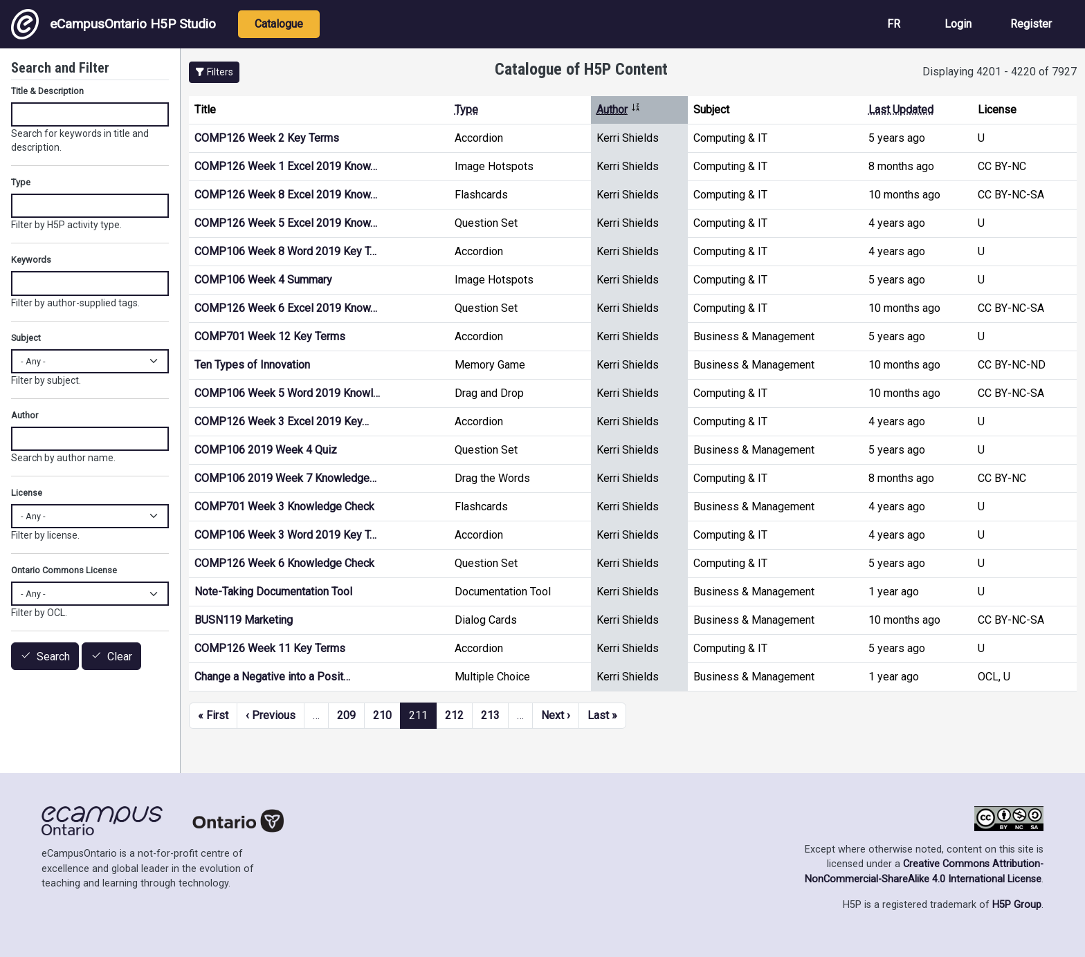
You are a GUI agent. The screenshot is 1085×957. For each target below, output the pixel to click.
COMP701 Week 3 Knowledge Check (284, 506)
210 (382, 715)
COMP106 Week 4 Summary (263, 279)
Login (958, 23)
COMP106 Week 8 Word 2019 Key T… (285, 251)
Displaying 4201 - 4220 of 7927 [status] (999, 71)
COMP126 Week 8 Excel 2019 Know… (285, 194)
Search (53, 656)
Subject (26, 338)
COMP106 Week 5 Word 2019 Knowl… (287, 393)
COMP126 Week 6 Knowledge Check (284, 563)
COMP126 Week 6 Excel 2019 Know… (285, 308)
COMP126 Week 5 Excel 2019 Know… (285, 223)
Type (466, 109)
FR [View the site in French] (893, 23)
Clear (119, 656)
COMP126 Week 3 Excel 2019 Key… (281, 421)
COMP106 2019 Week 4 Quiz (265, 449)
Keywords (31, 259)
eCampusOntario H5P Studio (113, 24)
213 (490, 715)
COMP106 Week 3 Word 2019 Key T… (285, 534)
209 (346, 715)
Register (1031, 23)
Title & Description (47, 91)
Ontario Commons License (64, 570)
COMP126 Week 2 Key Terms (266, 138)
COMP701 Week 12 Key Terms (269, 336)
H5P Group (1016, 905)
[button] (214, 72)
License (26, 492)
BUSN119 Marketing (243, 619)
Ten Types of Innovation (252, 364)
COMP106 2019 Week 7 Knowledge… (285, 478)
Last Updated (900, 109)
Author (618, 109)
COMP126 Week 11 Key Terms (269, 648)
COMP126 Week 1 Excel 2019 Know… (285, 166)
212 (454, 715)
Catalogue (279, 23)
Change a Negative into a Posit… (272, 676)
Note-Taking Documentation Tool (273, 591)
